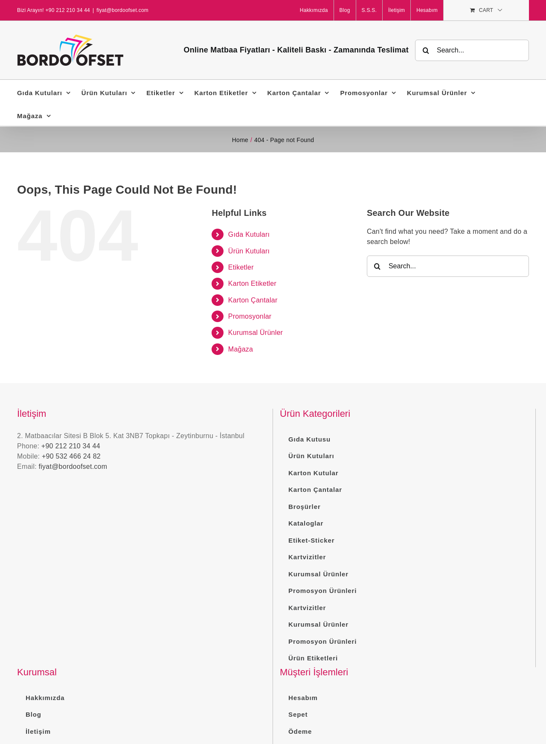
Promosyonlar (250, 316)
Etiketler (241, 267)
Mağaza (240, 349)
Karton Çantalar (253, 300)
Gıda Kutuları (249, 234)
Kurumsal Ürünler (255, 332)
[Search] (425, 50)
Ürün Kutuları (249, 251)
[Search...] (472, 50)
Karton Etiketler (252, 283)
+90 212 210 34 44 (70, 446)
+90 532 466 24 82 (71, 456)
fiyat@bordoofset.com (122, 10)
